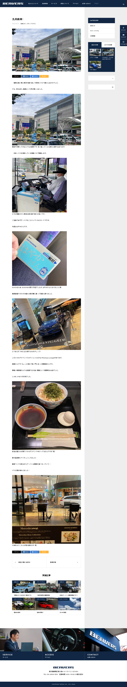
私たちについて (33, 3)
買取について (65, 3)
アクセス (76, 3)
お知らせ (23, 23)
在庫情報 (45, 3)
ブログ (96, 3)
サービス (54, 3)
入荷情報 (92, 36)
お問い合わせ (86, 3)
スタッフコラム (31, 23)
